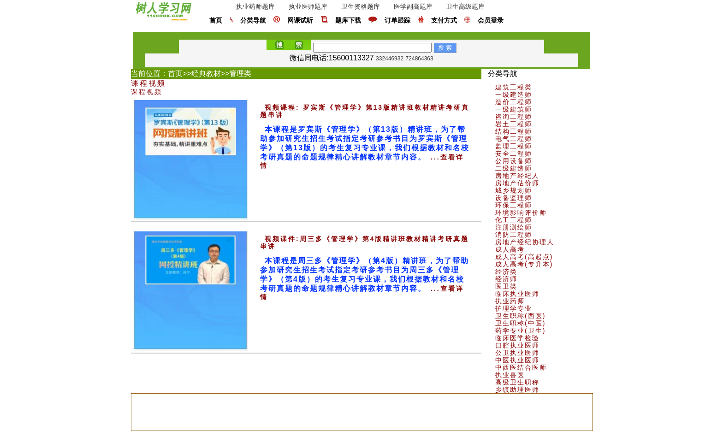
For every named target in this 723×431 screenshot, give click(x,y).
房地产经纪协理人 (524, 242)
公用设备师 (513, 161)
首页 (215, 20)
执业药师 (510, 301)
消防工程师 (513, 234)
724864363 (419, 58)
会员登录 (491, 20)
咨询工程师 (513, 116)
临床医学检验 (517, 338)
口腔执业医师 (517, 345)
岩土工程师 (513, 124)
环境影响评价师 (521, 212)
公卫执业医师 (517, 352)
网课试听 (300, 20)
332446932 (389, 58)
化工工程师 (513, 220)
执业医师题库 (308, 6)
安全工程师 (513, 153)
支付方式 (444, 20)
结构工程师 (513, 131)
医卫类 (506, 286)
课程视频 (148, 83)
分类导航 (253, 20)
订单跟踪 (397, 20)
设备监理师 (513, 197)
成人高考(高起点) (524, 256)
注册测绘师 (513, 227)
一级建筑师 (513, 109)
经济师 (506, 279)
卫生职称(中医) (520, 323)
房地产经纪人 (517, 175)
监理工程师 (513, 146)
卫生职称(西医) (520, 315)
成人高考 (510, 249)
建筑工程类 (513, 87)
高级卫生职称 (517, 382)
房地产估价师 (517, 183)
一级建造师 (513, 94)
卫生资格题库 (360, 6)
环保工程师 (513, 205)
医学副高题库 (413, 6)
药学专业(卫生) (520, 330)
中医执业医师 (517, 360)
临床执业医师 (517, 293)
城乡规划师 (513, 190)
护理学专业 (513, 308)
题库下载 (348, 20)
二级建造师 (513, 168)
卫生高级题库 (465, 6)
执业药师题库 (255, 6)
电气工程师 (513, 138)
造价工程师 (513, 102)
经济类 (506, 271)
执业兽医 (510, 374)
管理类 (240, 73)
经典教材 (206, 73)
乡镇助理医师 (517, 389)
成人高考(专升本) (524, 264)
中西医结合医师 (521, 367)
